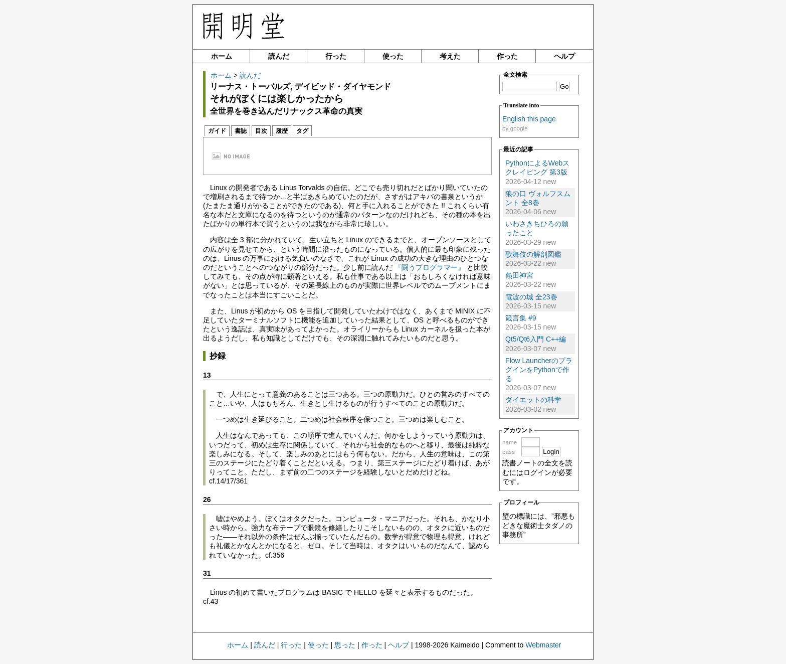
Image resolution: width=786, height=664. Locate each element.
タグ (302, 130)
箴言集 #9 (520, 318)
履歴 (282, 130)
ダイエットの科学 (533, 400)
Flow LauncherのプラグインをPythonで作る (538, 370)
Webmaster (543, 645)
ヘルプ (564, 56)
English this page (529, 119)
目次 (261, 130)
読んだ (278, 56)
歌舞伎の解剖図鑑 (533, 254)
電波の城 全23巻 (531, 297)
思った (344, 645)
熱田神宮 (519, 275)
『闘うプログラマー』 (430, 267)
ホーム (221, 56)
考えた (450, 56)
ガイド (217, 130)
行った (335, 56)
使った (393, 56)
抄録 (218, 356)
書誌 (241, 130)
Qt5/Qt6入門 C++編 (535, 339)
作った (507, 56)
